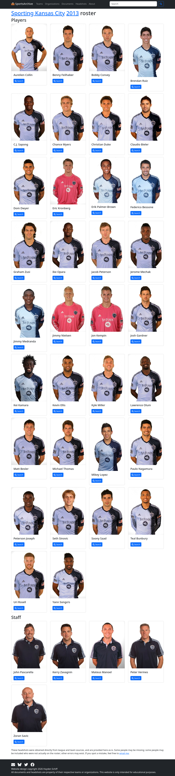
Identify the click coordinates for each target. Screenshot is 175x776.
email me (124, 753)
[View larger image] (29, 47)
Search (19, 80)
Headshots (81, 3)
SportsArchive (22, 4)
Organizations (52, 3)
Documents (67, 3)
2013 (72, 13)
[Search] (133, 3)
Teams (39, 3)
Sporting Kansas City (38, 13)
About (92, 3)
